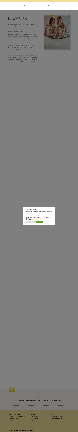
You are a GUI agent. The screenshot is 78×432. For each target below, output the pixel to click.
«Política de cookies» (37, 219)
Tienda (50, 6)
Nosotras (32, 6)
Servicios (19, 6)
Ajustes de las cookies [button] (31, 221)
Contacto (55, 6)
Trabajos (26, 6)
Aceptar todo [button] (39, 221)
